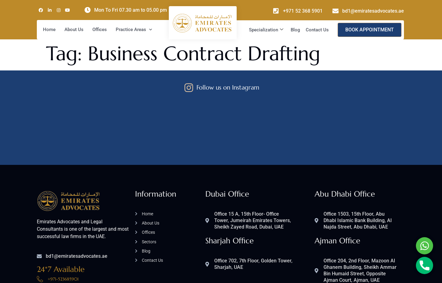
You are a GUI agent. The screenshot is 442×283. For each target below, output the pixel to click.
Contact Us (317, 30)
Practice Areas (134, 29)
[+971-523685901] (40, 235)
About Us (73, 29)
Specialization (266, 30)
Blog (295, 30)
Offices (99, 29)
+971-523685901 (63, 235)
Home (49, 29)
